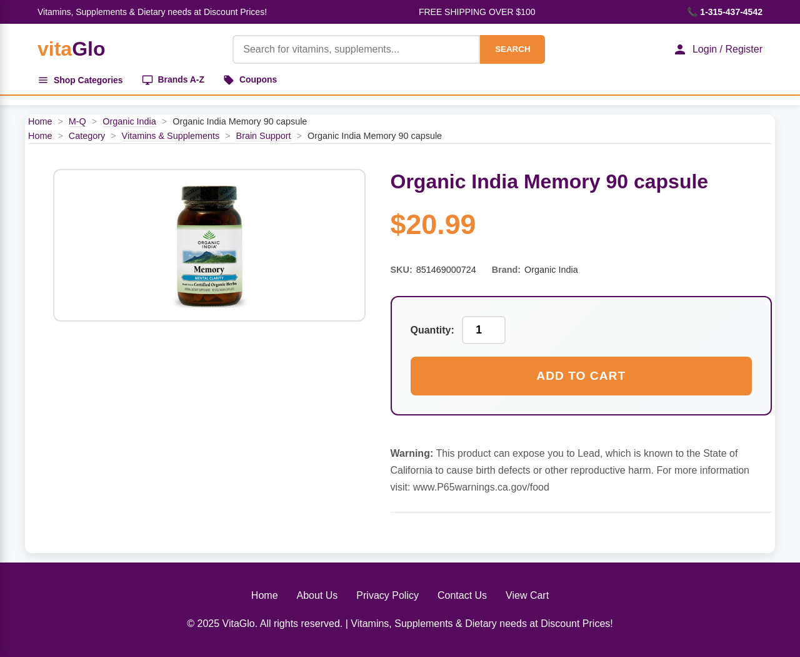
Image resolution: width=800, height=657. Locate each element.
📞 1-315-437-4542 (724, 12)
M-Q (77, 121)
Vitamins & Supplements (171, 136)
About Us (317, 595)
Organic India (129, 121)
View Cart (527, 595)
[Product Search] (356, 49)
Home (40, 121)
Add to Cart (581, 375)
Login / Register (717, 49)
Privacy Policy (387, 595)
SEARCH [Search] (512, 49)
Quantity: (432, 330)
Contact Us (462, 595)
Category (87, 136)
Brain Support (263, 136)
